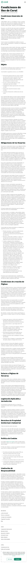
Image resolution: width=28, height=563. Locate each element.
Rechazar (10, 559)
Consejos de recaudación (6, 517)
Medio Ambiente (4, 537)
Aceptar (18, 559)
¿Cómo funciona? (4, 513)
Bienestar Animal (4, 531)
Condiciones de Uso (5, 547)
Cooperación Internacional (6, 529)
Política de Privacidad (5, 549)
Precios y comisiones (5, 515)
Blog (2, 521)
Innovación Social (4, 535)
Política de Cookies (10, 441)
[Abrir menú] (25, 2)
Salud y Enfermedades (5, 539)
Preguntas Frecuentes (5, 519)
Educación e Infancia (5, 533)
